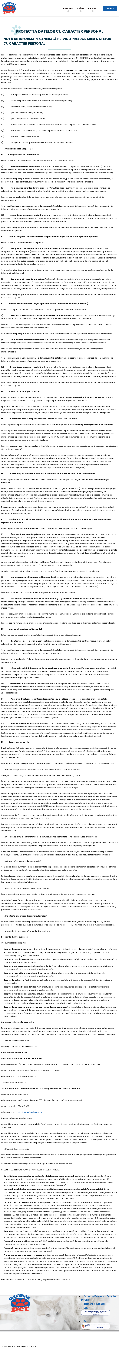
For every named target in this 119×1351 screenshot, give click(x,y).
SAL (100, 1324)
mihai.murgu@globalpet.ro (30, 1112)
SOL (100, 1310)
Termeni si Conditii (94, 1303)
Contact (110, 8)
